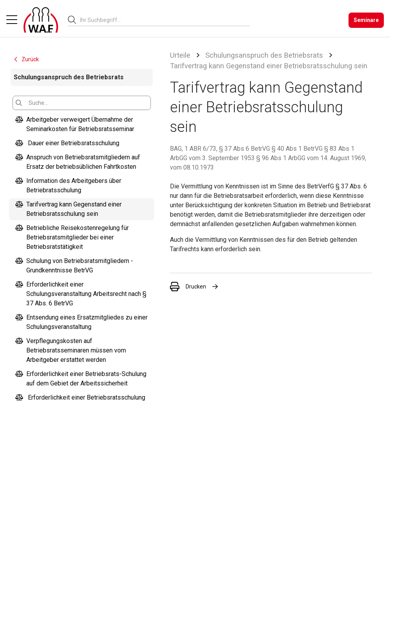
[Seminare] (366, 20)
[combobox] (165, 20)
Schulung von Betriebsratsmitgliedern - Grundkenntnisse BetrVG (74, 265)
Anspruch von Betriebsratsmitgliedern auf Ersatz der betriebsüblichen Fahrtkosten (77, 162)
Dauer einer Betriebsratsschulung (67, 143)
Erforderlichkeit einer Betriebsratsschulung (80, 397)
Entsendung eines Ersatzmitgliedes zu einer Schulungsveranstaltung (81, 322)
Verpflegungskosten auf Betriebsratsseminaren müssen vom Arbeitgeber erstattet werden (70, 350)
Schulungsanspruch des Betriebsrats (264, 55)
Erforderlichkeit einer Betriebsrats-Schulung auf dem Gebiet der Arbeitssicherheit (80, 378)
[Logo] (41, 20)
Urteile (180, 55)
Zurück (26, 59)
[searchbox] (162, 20)
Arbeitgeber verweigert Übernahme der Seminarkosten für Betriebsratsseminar (74, 124)
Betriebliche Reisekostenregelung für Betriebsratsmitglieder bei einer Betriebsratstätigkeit (72, 237)
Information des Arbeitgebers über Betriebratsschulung (68, 185)
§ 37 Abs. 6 (351, 186)
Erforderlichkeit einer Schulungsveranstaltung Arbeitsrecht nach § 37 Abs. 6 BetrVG (80, 294)
